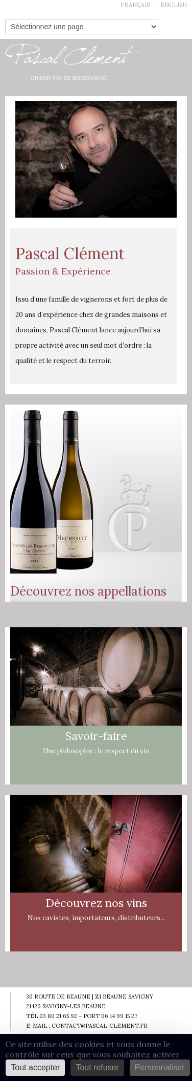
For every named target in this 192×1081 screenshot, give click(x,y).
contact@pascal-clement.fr (100, 1025)
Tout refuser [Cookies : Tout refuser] (97, 1067)
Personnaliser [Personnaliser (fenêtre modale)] (160, 1067)
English (173, 4)
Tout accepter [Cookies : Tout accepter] (35, 1067)
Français (135, 4)
